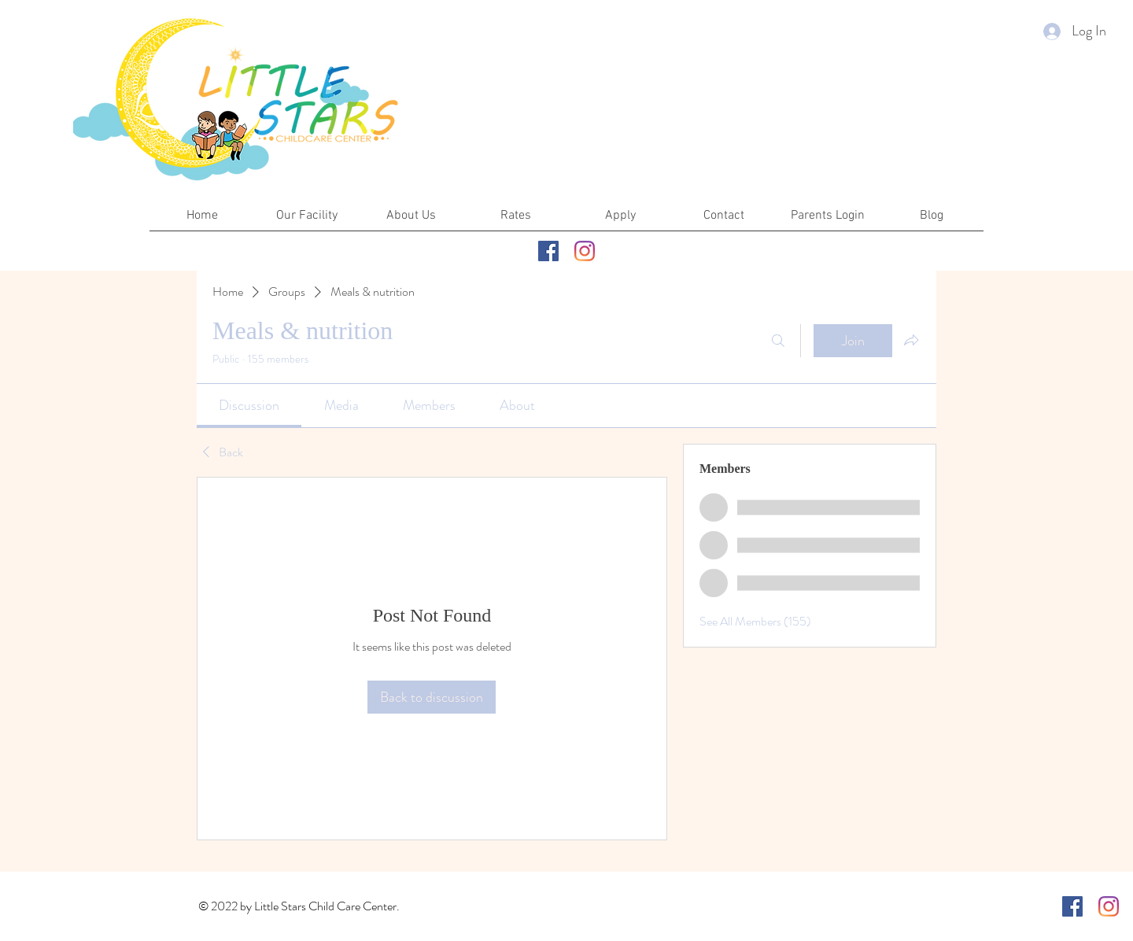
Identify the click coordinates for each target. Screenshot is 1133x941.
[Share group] (911, 339)
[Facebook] (548, 251)
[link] (249, 405)
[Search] (778, 340)
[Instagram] (584, 251)
